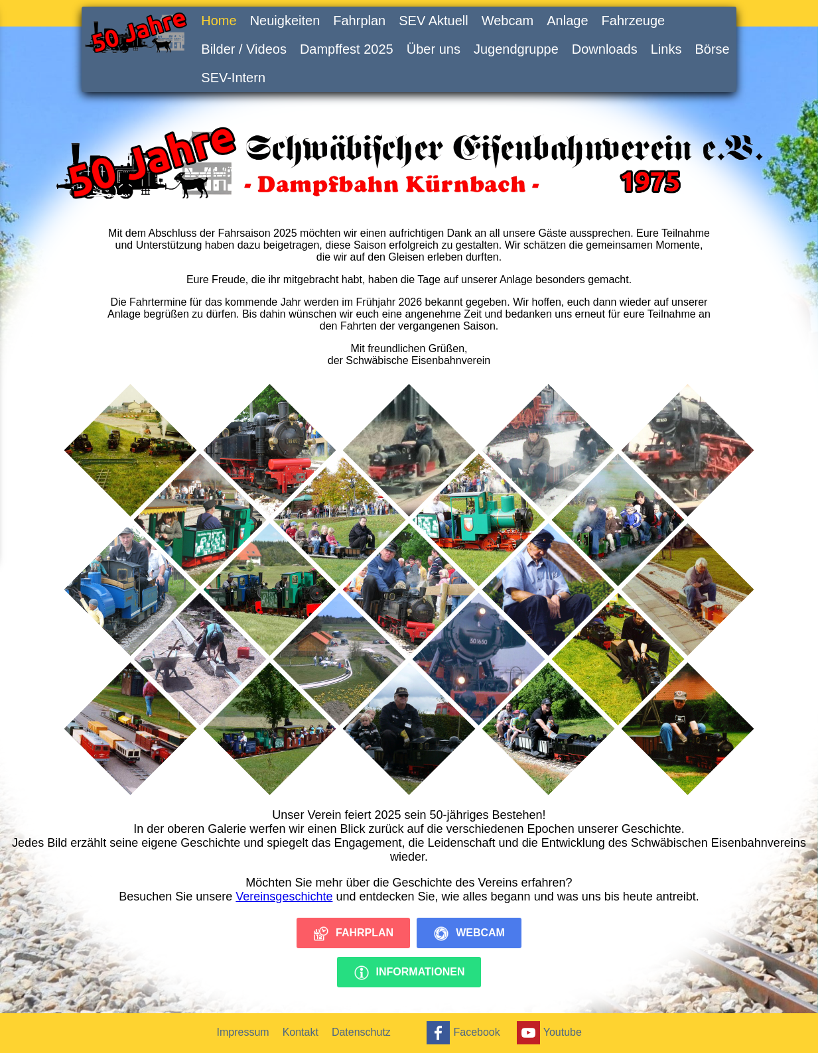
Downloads (605, 49)
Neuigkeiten (285, 20)
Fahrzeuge (633, 20)
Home (218, 20)
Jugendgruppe (516, 49)
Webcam (508, 20)
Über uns (433, 49)
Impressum (243, 1032)
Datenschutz (361, 1032)
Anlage (567, 20)
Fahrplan (359, 20)
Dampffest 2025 (346, 49)
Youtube (547, 1033)
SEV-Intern (233, 77)
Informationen (409, 973)
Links (666, 49)
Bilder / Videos (244, 49)
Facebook (461, 1033)
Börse (712, 49)
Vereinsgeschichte (284, 896)
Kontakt (300, 1032)
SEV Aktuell (433, 20)
